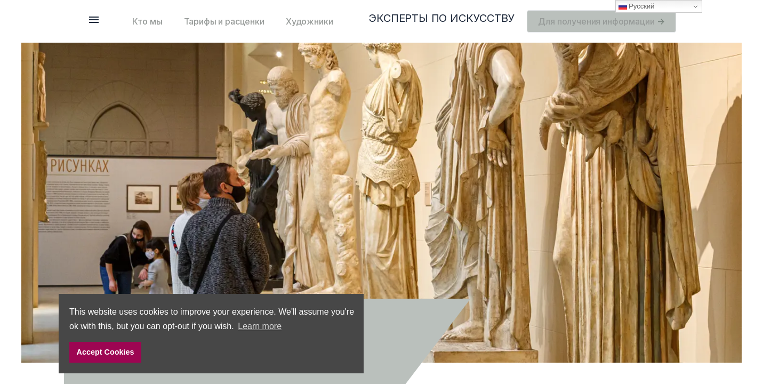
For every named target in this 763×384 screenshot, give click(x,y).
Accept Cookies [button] (105, 352)
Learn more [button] (260, 326)
